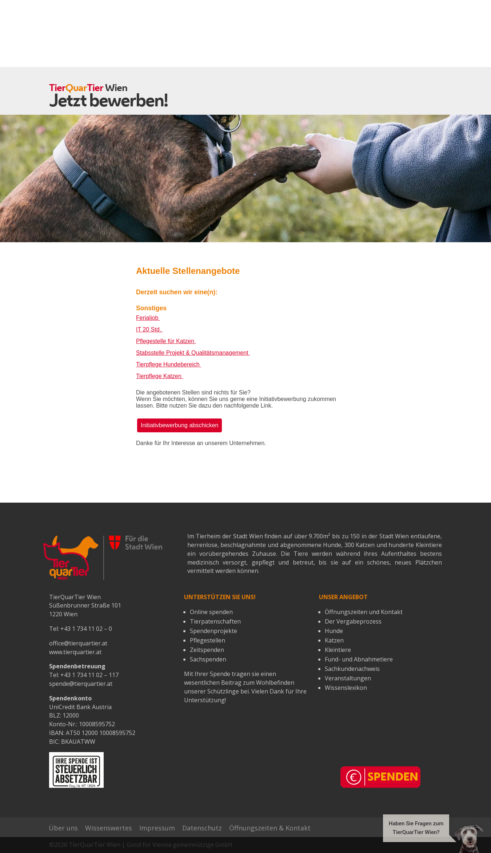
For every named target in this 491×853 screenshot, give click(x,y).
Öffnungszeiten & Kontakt (270, 828)
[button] (429, 838)
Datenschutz (202, 828)
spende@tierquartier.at (80, 684)
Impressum (157, 828)
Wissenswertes (108, 828)
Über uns (63, 828)
